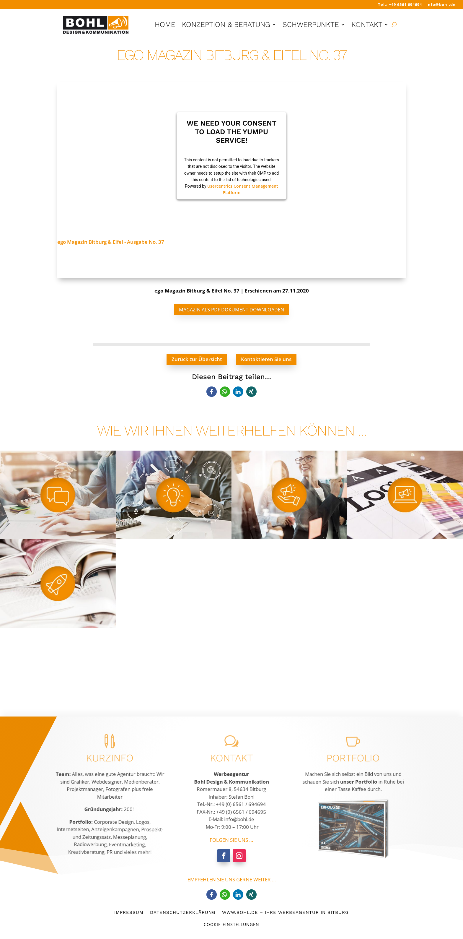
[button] (211, 391)
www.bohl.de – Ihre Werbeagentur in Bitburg (285, 912)
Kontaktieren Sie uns (266, 359)
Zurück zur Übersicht (197, 359)
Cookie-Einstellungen (231, 924)
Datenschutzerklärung (183, 912)
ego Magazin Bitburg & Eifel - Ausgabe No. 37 (110, 241)
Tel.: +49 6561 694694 (400, 4)
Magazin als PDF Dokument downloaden (231, 309)
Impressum (129, 912)
